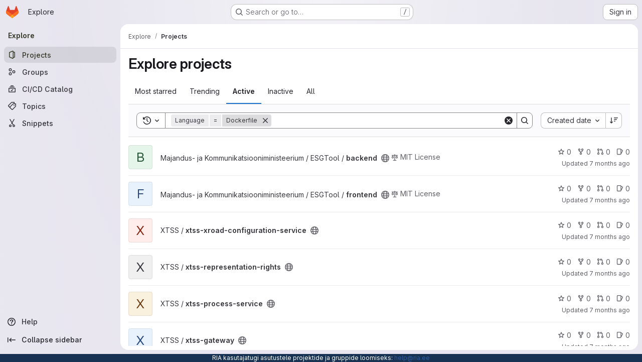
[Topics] (60, 106)
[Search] (387, 120)
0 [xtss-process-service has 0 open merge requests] (603, 298)
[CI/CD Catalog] (60, 89)
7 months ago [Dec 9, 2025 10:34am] (609, 163)
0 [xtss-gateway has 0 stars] (564, 335)
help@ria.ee (412, 357)
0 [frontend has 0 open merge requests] (603, 188)
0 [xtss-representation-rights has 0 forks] (584, 262)
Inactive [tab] (280, 91)
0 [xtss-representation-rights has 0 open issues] (623, 262)
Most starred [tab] (156, 91)
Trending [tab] (205, 91)
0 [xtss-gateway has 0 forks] (584, 335)
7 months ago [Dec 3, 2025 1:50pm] (609, 310)
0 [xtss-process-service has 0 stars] (564, 298)
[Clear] (509, 120)
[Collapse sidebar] (60, 340)
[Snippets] (60, 123)
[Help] (60, 322)
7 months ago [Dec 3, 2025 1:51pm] (609, 273)
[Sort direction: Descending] (614, 120)
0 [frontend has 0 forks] (584, 188)
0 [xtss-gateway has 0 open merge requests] (603, 335)
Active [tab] (244, 91)
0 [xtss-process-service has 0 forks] (584, 298)
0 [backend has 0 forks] (584, 152)
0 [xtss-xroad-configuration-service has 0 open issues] (623, 225)
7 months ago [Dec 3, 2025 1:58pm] (609, 236)
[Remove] (265, 120)
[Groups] (60, 72)
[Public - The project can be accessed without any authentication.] (385, 158)
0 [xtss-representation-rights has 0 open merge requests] (603, 262)
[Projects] (60, 55)
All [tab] (310, 91)
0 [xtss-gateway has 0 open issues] (623, 335)
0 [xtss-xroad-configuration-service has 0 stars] (564, 225)
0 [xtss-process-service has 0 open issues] (623, 298)
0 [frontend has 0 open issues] (623, 188)
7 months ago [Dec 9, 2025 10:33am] (609, 200)
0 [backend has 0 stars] (564, 152)
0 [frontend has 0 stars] (564, 188)
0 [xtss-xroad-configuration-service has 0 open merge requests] (603, 225)
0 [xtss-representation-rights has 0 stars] (564, 262)
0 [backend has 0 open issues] (623, 152)
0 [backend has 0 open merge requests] (603, 152)
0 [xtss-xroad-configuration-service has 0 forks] (584, 225)
